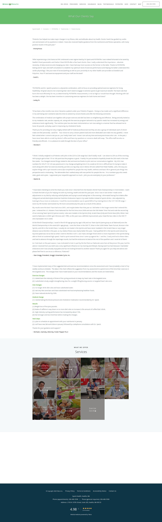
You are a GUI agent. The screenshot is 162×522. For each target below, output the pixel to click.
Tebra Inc (60, 491)
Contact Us (112, 491)
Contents (46, 29)
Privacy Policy (69, 491)
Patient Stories (75, 29)
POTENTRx (55, 29)
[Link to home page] (9, 4)
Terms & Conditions (84, 491)
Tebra (90, 514)
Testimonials (65, 29)
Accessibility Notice (99, 491)
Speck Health (36, 29)
